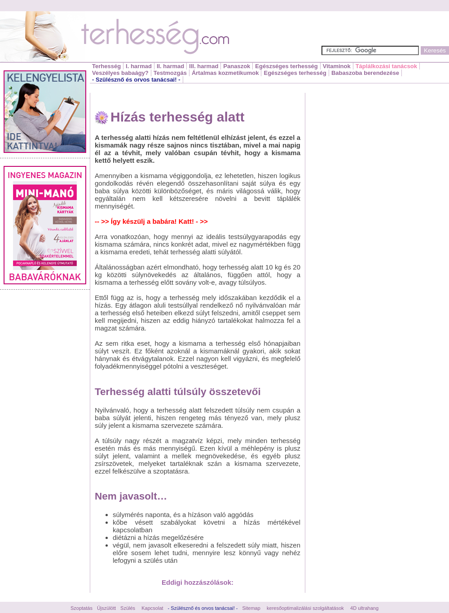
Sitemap (251, 608)
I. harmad (139, 66)
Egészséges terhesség (286, 66)
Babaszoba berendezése (365, 73)
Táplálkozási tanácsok (386, 66)
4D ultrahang (364, 608)
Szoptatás (81, 608)
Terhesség (106, 66)
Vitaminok (337, 66)
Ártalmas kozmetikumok (225, 73)
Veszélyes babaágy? (120, 73)
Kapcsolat (152, 608)
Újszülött (106, 608)
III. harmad (203, 66)
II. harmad (170, 66)
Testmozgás (170, 73)
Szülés (127, 608)
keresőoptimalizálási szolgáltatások (305, 608)
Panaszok (236, 66)
